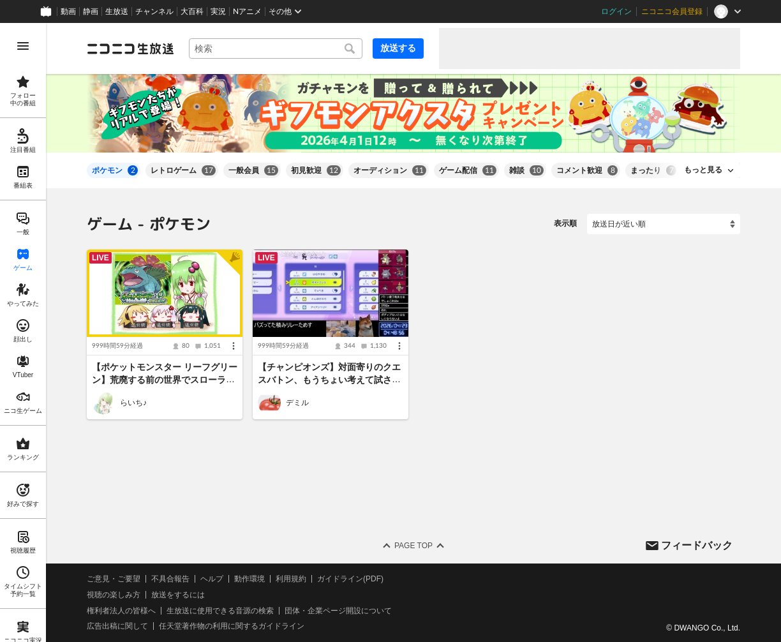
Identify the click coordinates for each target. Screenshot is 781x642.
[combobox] (275, 48)
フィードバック (697, 544)
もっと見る (703, 169)
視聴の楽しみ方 (113, 594)
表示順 (565, 223)
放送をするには (178, 595)
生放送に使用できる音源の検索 (220, 611)
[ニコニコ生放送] (130, 48)
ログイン (616, 11)
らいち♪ (133, 402)
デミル (297, 402)
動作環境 (249, 579)
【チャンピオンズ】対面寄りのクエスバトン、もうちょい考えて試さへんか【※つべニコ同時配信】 (329, 380)
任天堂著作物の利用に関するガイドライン (231, 626)
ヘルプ (211, 579)
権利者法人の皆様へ (121, 610)
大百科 (192, 11)
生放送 (116, 11)
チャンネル (154, 11)
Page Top (413, 545)
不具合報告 (170, 579)
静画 (90, 11)
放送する (398, 48)
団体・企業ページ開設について (338, 611)
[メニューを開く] (23, 46)
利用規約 (291, 579)
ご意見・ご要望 (113, 578)
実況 (218, 11)
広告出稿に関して (117, 626)
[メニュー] (233, 346)
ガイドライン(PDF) (350, 579)
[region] (23, 332)
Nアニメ (247, 11)
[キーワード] (275, 48)
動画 (68, 11)
